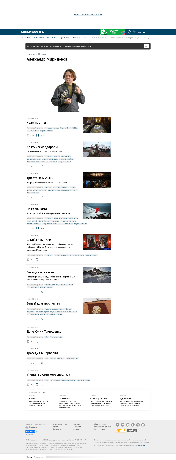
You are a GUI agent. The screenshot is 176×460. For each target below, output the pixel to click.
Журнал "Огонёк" (47, 131)
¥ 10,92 (41, 38)
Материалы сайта (57, 337)
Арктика (57, 156)
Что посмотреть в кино (99, 38)
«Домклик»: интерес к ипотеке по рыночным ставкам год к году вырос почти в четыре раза (131, 403)
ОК (146, 46)
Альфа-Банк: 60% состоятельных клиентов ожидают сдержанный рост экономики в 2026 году (101, 403)
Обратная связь (100, 424)
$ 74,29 (27, 38)
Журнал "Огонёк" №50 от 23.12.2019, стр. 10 (58, 224)
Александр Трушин (40, 190)
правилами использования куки (77, 46)
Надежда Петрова (43, 312)
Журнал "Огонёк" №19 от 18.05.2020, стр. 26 (42, 162)
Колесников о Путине (80, 38)
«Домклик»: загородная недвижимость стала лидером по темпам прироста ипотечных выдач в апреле (70, 404)
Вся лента (138, 457)
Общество (49, 156)
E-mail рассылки (100, 429)
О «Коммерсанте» (60, 424)
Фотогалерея (50, 285)
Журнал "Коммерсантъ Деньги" (51, 314)
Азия (56, 218)
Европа (53, 358)
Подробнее (142, 445)
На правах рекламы (52, 128)
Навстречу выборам (133, 38)
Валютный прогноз (116, 38)
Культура (48, 187)
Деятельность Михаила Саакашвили (63, 380)
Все (44, 393)
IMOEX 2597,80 (51, 38)
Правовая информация (102, 426)
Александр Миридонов (35, 128)
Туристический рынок (50, 159)
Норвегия (61, 358)
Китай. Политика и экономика (49, 221)
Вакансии (77, 426)
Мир (47, 337)
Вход (139, 32)
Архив (55, 426)
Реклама (77, 424)
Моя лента (38, 457)
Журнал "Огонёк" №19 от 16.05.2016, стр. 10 (69, 255)
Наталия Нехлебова (67, 159)
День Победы (65, 38)
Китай (35, 221)
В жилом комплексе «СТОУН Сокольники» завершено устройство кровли (38, 403)
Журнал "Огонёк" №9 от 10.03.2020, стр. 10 (63, 190)
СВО (145, 38)
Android (76, 429)
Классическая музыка (61, 187)
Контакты (57, 429)
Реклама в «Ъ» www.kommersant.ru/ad (88, 14)
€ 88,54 (34, 38)
